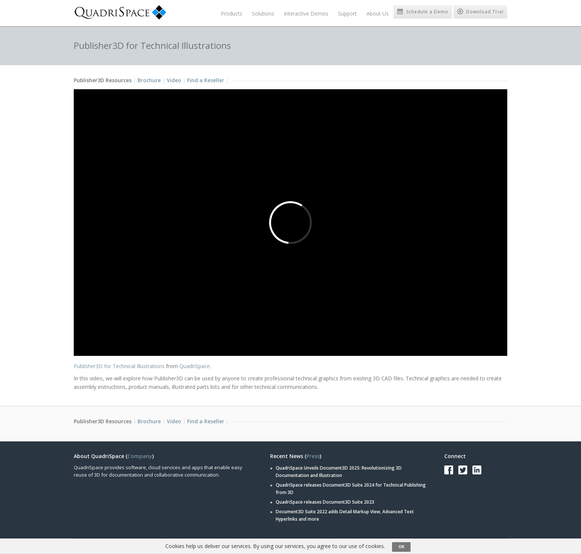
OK (401, 546)
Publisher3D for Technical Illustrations (119, 366)
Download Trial (480, 12)
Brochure (149, 80)
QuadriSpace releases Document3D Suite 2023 (325, 502)
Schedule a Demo (422, 12)
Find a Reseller (205, 80)
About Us (377, 13)
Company (139, 456)
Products (231, 13)
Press (313, 456)
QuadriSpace (194, 366)
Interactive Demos (306, 13)
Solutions (263, 13)
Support (347, 13)
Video (174, 80)
